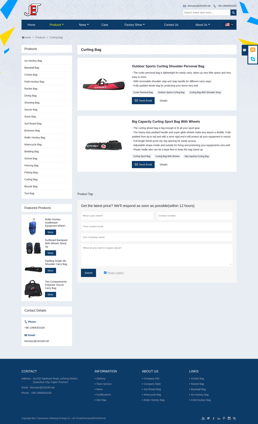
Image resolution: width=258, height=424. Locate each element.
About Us (202, 24)
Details (164, 100)
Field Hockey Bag (34, 81)
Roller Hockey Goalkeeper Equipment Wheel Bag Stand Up (55, 222)
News (84, 24)
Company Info (151, 378)
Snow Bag (30, 116)
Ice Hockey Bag (33, 60)
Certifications (103, 394)
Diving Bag (30, 95)
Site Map (101, 400)
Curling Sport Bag (141, 156)
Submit (88, 272)
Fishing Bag (31, 172)
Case (104, 24)
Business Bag (32, 130)
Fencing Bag (31, 165)
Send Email (143, 100)
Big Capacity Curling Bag (197, 156)
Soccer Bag (30, 109)
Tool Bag (29, 193)
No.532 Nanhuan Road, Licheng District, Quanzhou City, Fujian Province (55, 380)
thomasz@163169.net (199, 5)
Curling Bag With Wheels (167, 156)
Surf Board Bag (33, 123)
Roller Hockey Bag (34, 137)
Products (57, 24)
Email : (25, 387)
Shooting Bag (31, 102)
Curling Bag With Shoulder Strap (205, 92)
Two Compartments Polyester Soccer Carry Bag (56, 285)
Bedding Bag (31, 151)
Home (31, 24)
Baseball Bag (31, 67)
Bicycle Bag (30, 186)
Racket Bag (30, 88)
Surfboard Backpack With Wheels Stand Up (56, 243)
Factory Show (135, 24)
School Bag (30, 158)
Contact (29, 371)
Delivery (101, 378)
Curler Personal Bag (143, 92)
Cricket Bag (30, 74)
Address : (27, 378)
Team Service (104, 383)
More (50, 232)
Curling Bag (30, 179)
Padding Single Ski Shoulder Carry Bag (56, 262)
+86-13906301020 (227, 5)
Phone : (26, 392)
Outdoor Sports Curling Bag (171, 92)
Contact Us (171, 24)
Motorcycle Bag (33, 144)
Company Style (152, 383)
